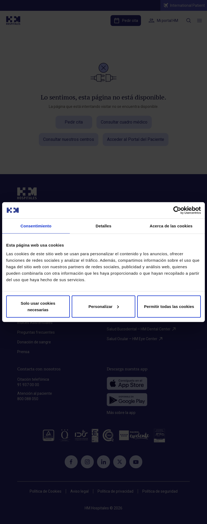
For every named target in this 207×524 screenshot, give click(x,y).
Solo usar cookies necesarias (38, 306)
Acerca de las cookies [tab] (171, 226)
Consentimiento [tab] (35, 226)
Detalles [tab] (103, 226)
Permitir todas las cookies (169, 306)
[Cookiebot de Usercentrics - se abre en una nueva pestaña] (177, 210)
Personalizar (103, 306)
